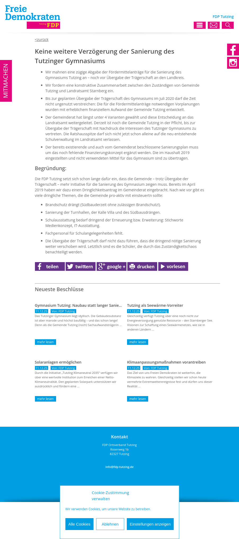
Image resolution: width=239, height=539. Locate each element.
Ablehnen (110, 524)
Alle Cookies (79, 524)
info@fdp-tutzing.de (119, 467)
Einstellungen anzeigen (150, 524)
